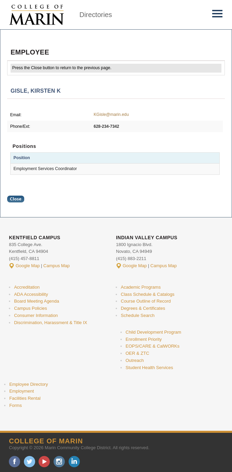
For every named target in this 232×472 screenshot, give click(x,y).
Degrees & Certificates (143, 308)
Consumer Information (36, 315)
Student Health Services (149, 367)
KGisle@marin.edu (111, 114)
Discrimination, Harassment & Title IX (50, 322)
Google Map (28, 265)
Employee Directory (28, 384)
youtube (44, 461)
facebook (14, 461)
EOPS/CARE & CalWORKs (152, 346)
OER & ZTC (137, 353)
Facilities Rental (25, 398)
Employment (21, 391)
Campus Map (56, 265)
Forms (15, 405)
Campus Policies (30, 308)
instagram (59, 461)
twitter (29, 461)
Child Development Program (153, 332)
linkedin (74, 461)
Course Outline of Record (146, 301)
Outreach (135, 360)
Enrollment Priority (144, 339)
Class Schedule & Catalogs (147, 294)
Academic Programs (141, 287)
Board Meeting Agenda (36, 301)
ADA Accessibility (31, 294)
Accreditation (27, 287)
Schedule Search (138, 315)
